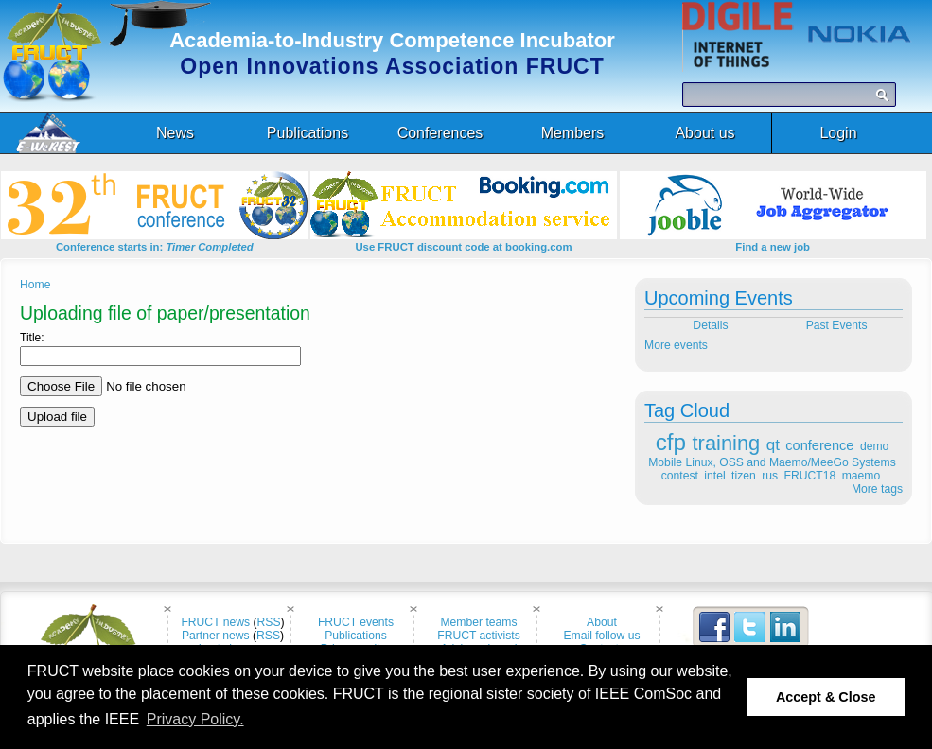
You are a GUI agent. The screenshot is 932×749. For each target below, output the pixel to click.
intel (714, 475)
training (727, 443)
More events (676, 345)
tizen (743, 475)
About (602, 622)
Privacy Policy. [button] (195, 719)
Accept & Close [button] (826, 697)
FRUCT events (356, 622)
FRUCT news (215, 622)
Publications (356, 635)
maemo (861, 475)
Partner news (216, 635)
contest (679, 475)
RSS (269, 622)
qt (773, 445)
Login (837, 133)
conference (819, 445)
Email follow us (601, 635)
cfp (671, 442)
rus (770, 475)
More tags (877, 489)
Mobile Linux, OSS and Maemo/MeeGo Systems (771, 462)
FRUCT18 (810, 475)
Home (35, 284)
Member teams (478, 622)
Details (709, 325)
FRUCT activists (478, 635)
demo (874, 446)
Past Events (838, 325)
